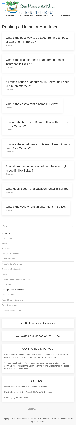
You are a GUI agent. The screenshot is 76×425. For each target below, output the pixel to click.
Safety (4, 243)
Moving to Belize (8, 295)
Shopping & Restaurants (11, 269)
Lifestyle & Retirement (10, 254)
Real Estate (6, 284)
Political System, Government (13, 300)
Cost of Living (7, 238)
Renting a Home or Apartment (13, 290)
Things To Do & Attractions (12, 264)
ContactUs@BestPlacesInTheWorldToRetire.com (31, 392)
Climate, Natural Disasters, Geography (16, 279)
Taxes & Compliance (10, 305)
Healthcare (6, 249)
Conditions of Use (48, 358)
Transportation (7, 274)
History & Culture (8, 259)
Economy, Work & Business (12, 310)
